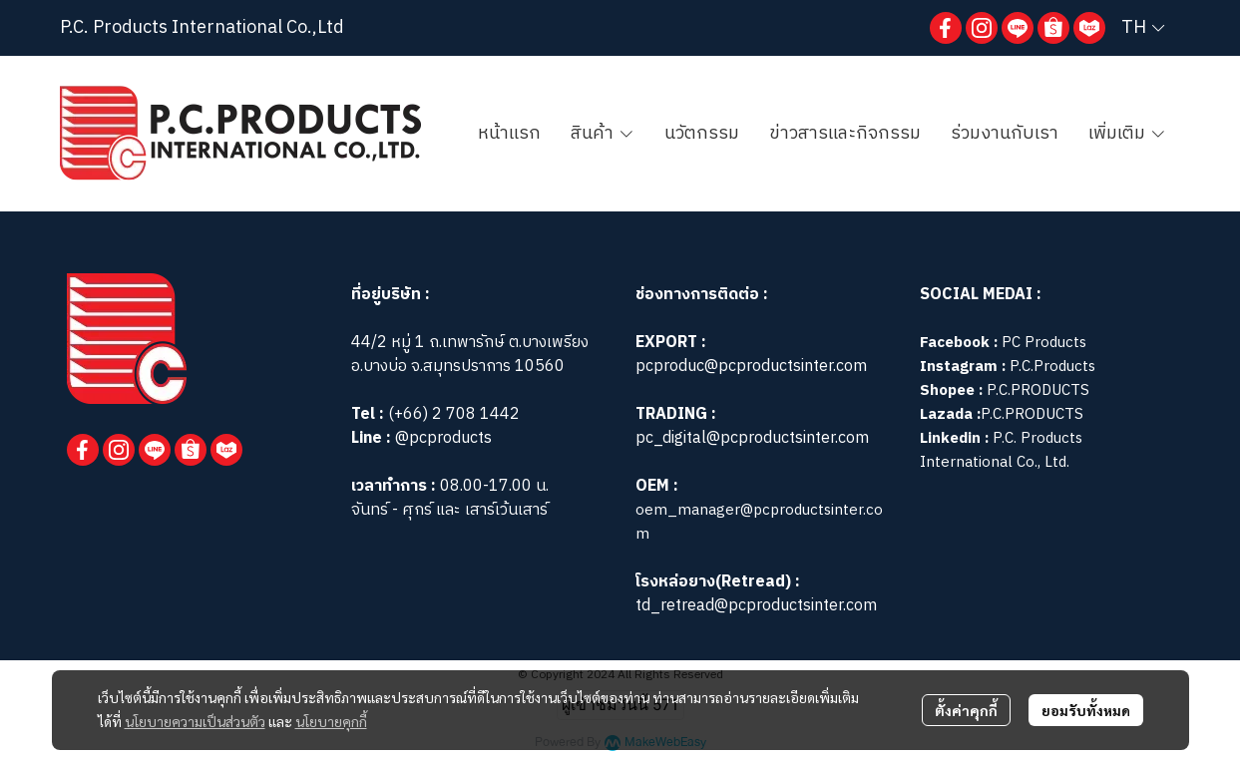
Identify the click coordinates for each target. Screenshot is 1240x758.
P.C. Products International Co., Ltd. (1001, 450)
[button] (1142, 28)
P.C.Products (1052, 366)
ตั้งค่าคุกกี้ (966, 710)
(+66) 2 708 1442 (454, 414)
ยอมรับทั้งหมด (1085, 710)
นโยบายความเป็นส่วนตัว (195, 721)
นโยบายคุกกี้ (331, 721)
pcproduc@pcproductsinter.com (751, 366)
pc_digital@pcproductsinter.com (752, 438)
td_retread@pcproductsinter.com (756, 605)
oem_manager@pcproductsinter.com (759, 522)
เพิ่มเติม (1127, 134)
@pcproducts (441, 438)
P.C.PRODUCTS (1038, 390)
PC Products (1044, 342)
